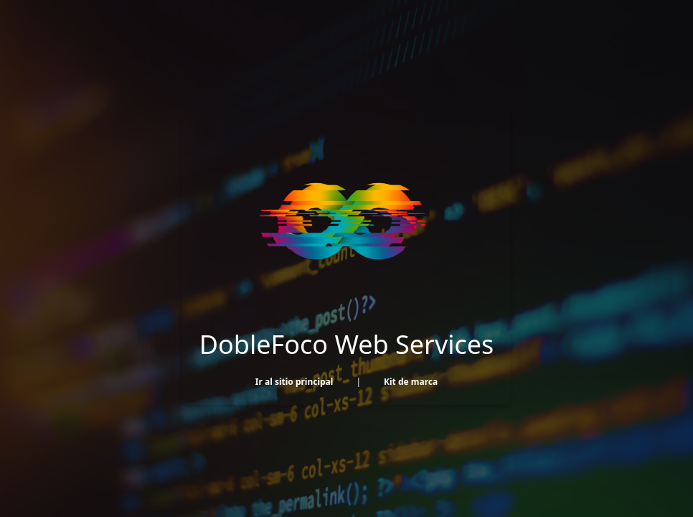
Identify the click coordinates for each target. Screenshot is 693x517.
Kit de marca (411, 382)
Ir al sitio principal (294, 382)
